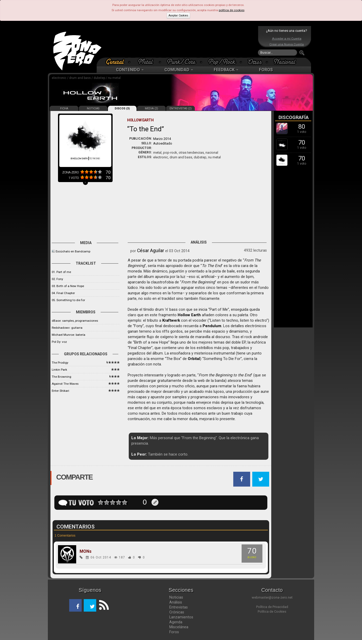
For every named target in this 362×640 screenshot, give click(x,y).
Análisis (175, 602)
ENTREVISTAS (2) (181, 108)
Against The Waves (65, 384)
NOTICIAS (93, 108)
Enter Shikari (60, 391)
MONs (86, 551)
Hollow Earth (189, 315)
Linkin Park (59, 369)
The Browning (61, 376)
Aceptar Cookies (178, 15)
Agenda (175, 622)
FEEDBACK (226, 69)
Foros (174, 632)
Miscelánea (178, 627)
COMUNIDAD (178, 69)
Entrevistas (178, 607)
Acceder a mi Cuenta (286, 38)
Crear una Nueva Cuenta (286, 44)
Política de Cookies (272, 611)
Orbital (194, 358)
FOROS (266, 69)
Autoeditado (162, 143)
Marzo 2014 (162, 139)
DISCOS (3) (122, 108)
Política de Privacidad (272, 607)
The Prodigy (60, 362)
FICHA (64, 108)
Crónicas (176, 612)
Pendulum (212, 326)
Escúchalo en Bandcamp (73, 251)
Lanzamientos (181, 617)
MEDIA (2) (151, 108)
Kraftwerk (171, 320)
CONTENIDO (130, 69)
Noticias (176, 597)
